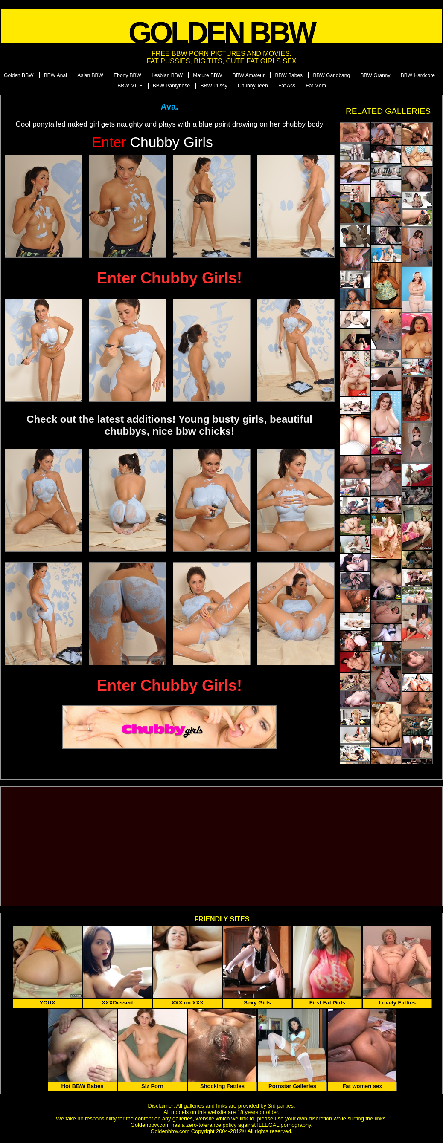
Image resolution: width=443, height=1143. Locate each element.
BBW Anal (55, 75)
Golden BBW (18, 75)
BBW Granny (375, 75)
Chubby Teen (253, 86)
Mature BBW (207, 75)
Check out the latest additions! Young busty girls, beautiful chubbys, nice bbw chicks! (169, 425)
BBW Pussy (213, 86)
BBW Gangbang (331, 75)
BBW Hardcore (418, 75)
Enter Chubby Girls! (169, 278)
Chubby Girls (152, 142)
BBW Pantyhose (171, 86)
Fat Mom (316, 86)
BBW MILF (129, 86)
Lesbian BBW (167, 75)
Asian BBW (90, 75)
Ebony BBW (127, 75)
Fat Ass (286, 86)
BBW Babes (289, 75)
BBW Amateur (249, 75)
